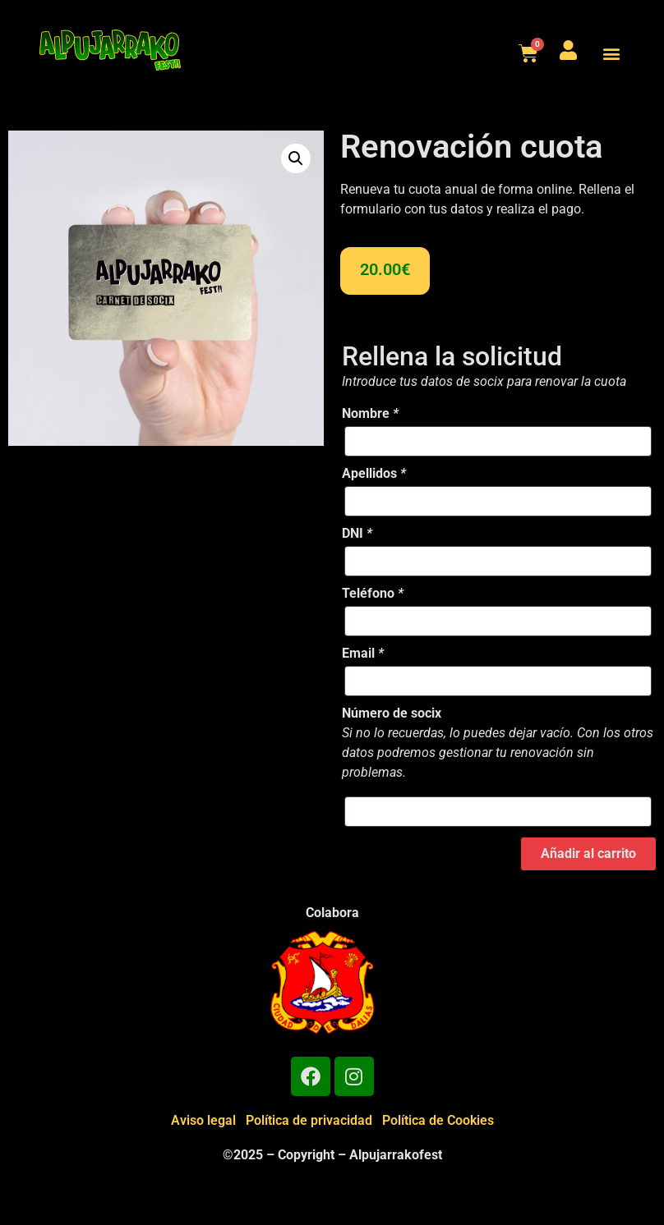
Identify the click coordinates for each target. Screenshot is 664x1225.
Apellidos (374, 473)
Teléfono (372, 593)
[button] (611, 53)
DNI (357, 533)
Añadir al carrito (588, 853)
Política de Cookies (438, 1120)
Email (363, 653)
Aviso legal (203, 1120)
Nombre (370, 413)
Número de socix (391, 713)
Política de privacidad (309, 1120)
